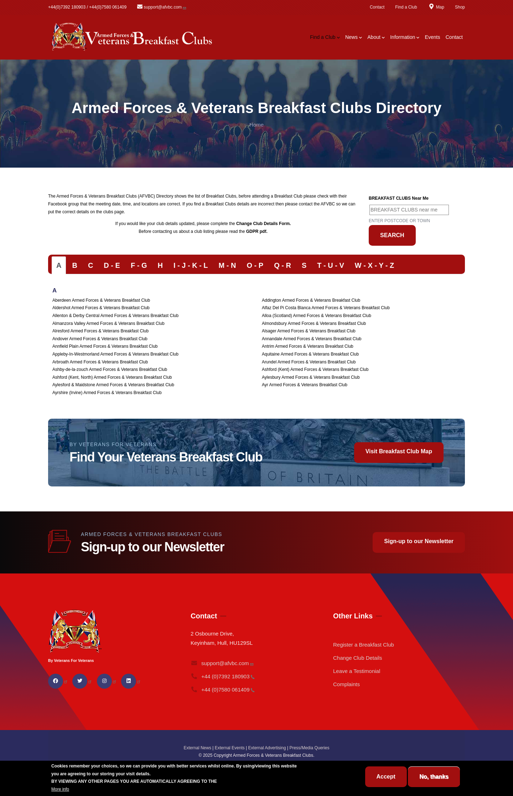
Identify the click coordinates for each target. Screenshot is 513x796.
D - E (112, 265)
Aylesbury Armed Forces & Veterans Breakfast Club (311, 377)
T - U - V (330, 265)
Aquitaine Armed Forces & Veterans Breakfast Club (310, 354)
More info (60, 789)
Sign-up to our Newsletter (419, 541)
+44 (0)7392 (223, 676)
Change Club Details (357, 658)
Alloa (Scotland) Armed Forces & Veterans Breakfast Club (316, 315)
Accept (386, 777)
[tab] (59, 265)
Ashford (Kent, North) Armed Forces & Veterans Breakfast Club (112, 377)
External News (197, 747)
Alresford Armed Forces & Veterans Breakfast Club (100, 330)
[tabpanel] (256, 342)
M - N (227, 265)
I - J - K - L (190, 265)
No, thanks (434, 777)
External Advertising (267, 747)
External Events (230, 747)
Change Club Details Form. (263, 223)
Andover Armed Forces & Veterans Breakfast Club (99, 338)
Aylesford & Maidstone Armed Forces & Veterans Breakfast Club (113, 384)
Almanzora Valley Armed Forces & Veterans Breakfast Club (108, 323)
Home (256, 125)
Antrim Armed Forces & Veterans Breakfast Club (307, 346)
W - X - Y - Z (374, 265)
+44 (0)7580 (223, 690)
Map (436, 7)
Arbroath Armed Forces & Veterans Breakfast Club (100, 361)
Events (432, 37)
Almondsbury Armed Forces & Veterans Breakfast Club (314, 323)
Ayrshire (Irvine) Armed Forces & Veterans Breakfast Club (107, 392)
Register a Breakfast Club (363, 645)
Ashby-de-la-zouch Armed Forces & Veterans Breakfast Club (109, 369)
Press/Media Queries (309, 747)
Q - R (282, 265)
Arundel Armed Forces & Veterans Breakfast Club (309, 361)
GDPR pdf (256, 231)
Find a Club (406, 7)
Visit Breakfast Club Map (399, 451)
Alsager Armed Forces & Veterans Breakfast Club (309, 330)
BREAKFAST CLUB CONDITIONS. (252, 781)
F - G (139, 265)
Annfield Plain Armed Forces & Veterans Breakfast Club (104, 346)
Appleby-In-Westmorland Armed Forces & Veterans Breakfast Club (115, 354)
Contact (377, 7)
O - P (255, 265)
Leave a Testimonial (356, 671)
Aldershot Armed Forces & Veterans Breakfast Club (101, 307)
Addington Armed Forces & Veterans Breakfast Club (311, 300)
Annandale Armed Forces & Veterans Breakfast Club (312, 338)
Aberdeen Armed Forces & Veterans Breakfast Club (101, 300)
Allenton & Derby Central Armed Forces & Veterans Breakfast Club (115, 315)
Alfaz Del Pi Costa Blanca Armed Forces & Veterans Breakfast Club (326, 307)
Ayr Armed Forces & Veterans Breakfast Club (304, 384)
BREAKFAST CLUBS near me (399, 198)
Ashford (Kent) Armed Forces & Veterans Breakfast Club (315, 369)
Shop (460, 7)
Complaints (346, 684)
